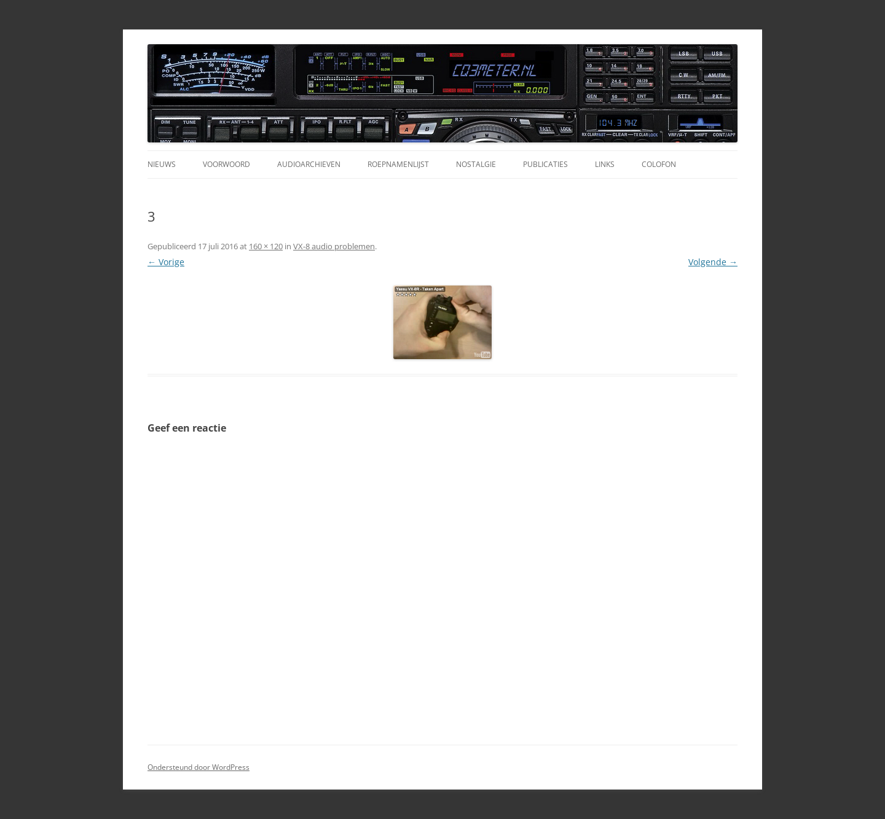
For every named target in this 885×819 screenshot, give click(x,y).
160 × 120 (266, 246)
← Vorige (166, 262)
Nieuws (162, 164)
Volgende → (713, 262)
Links (605, 164)
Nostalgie (476, 164)
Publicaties (545, 164)
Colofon (659, 164)
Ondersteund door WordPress (199, 767)
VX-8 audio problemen (334, 246)
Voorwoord (226, 164)
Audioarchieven (308, 164)
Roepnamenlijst (398, 164)
